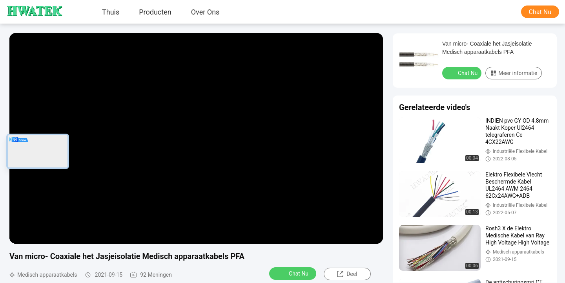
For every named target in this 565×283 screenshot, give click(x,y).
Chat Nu (540, 12)
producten (155, 12)
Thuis (110, 12)
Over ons (205, 12)
